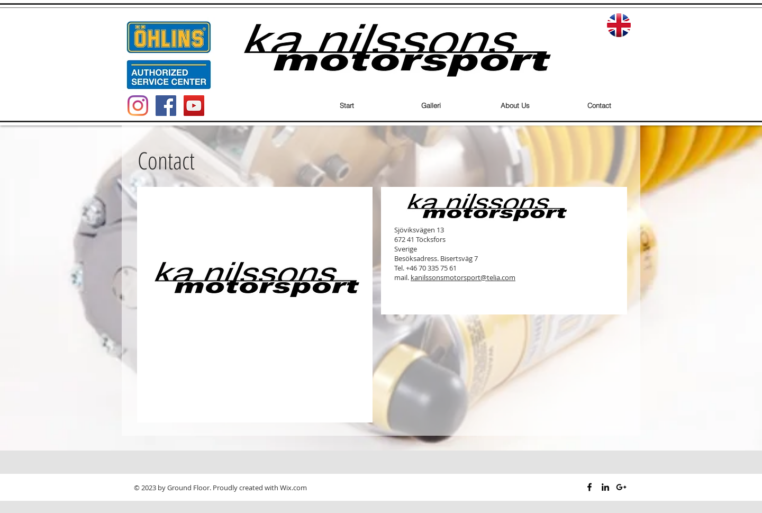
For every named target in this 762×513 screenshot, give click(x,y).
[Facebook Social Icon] (166, 105)
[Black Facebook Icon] (589, 487)
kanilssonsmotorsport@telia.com (463, 277)
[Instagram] (138, 105)
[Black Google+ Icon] (621, 487)
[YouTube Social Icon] (194, 105)
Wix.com (293, 487)
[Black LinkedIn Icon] (605, 487)
